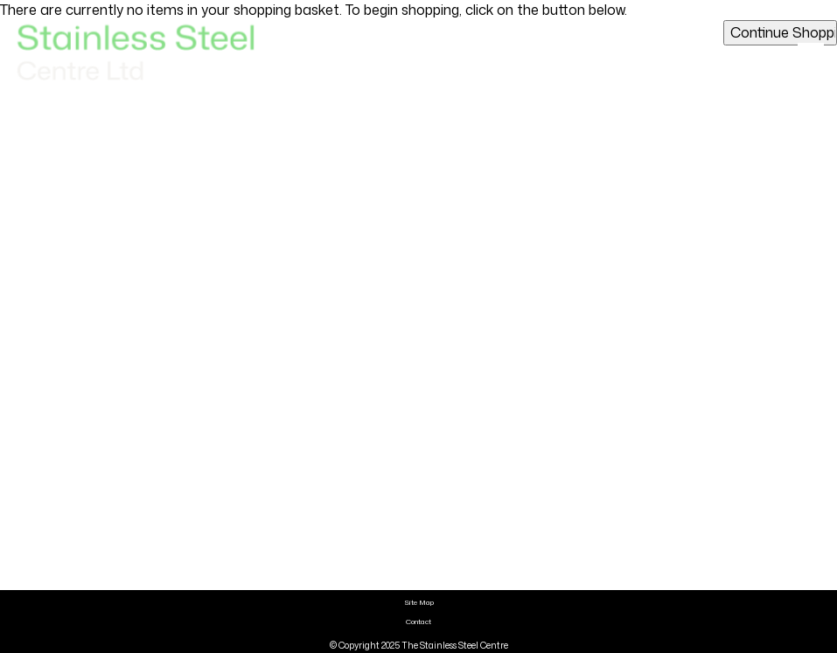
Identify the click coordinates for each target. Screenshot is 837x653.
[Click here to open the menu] (811, 53)
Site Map (419, 602)
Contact (418, 621)
